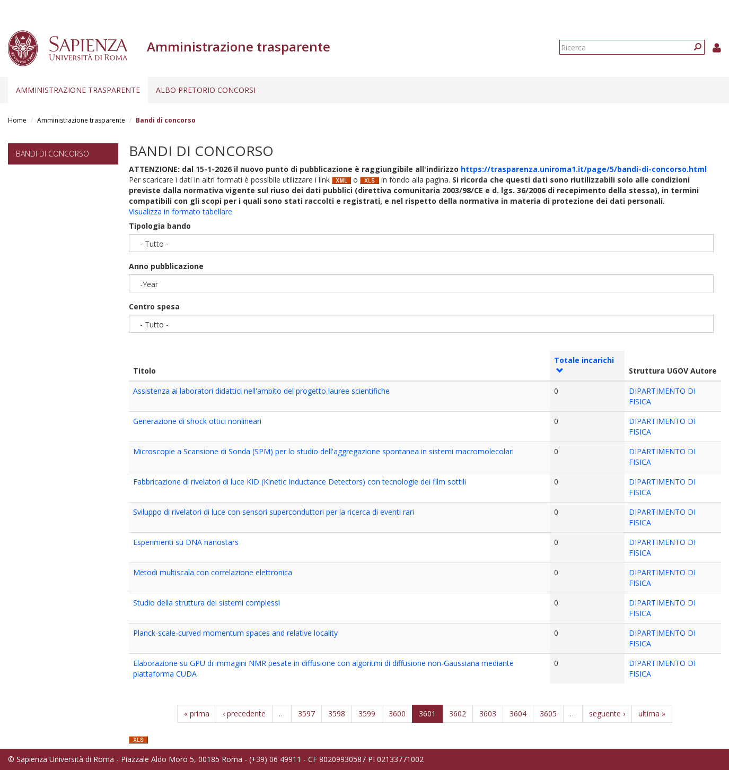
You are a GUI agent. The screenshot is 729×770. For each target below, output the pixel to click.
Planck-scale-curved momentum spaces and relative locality (235, 633)
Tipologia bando (160, 226)
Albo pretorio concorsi (206, 90)
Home (17, 120)
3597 (306, 713)
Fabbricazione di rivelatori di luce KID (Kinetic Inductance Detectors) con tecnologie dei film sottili (299, 482)
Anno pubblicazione (166, 266)
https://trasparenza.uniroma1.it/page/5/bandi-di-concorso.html (584, 169)
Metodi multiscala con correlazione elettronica (212, 572)
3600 (397, 713)
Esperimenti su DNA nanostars (186, 542)
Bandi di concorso (52, 154)
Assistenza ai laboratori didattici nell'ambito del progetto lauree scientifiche (261, 391)
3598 (336, 713)
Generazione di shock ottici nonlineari (197, 421)
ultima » (651, 713)
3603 (487, 713)
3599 (366, 713)
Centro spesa (154, 306)
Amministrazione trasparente (78, 90)
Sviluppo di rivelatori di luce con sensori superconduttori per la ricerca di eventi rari (273, 512)
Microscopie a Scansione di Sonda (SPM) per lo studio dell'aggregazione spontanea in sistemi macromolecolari (323, 451)
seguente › (607, 713)
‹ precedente (244, 713)
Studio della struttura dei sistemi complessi (206, 603)
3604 (518, 713)
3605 (548, 713)
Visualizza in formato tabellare (180, 211)
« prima (196, 713)
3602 (457, 713)
